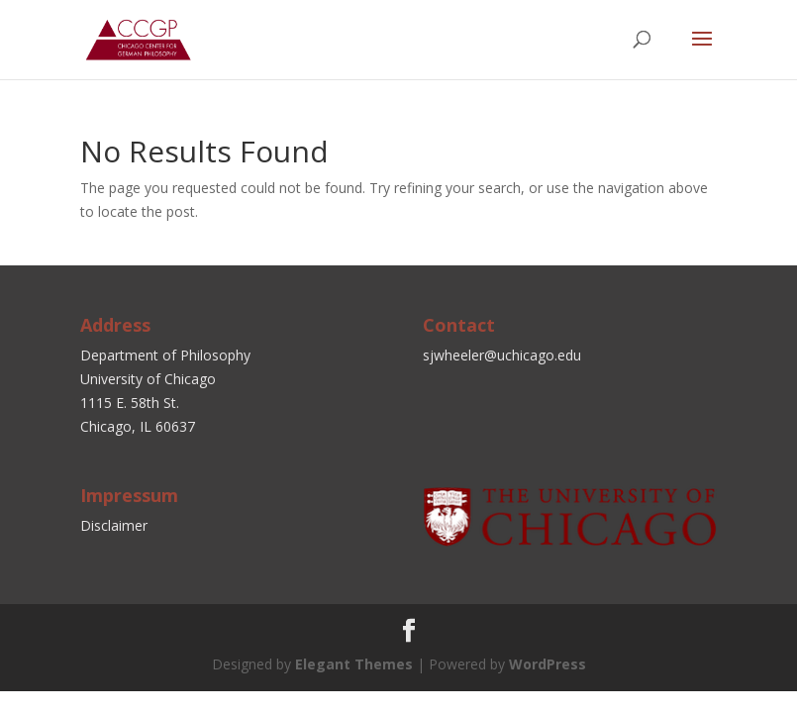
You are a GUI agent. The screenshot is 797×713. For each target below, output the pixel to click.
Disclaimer (114, 525)
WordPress (547, 664)
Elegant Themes (354, 664)
